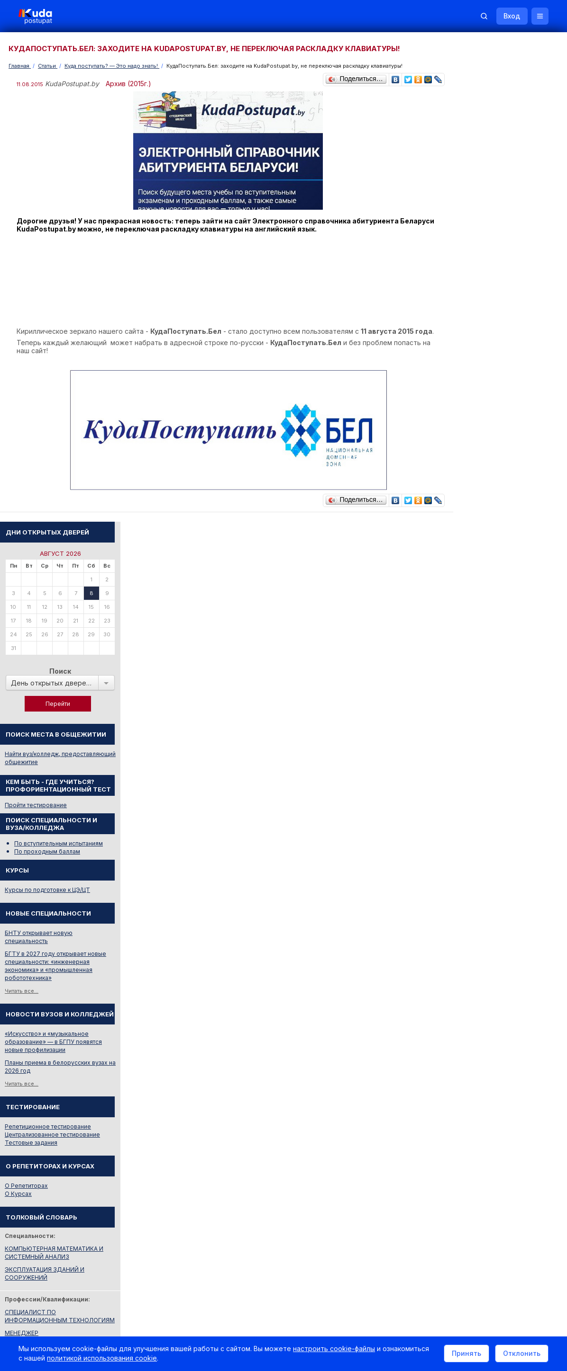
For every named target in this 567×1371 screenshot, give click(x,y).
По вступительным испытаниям (505, 365)
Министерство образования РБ (495, 1051)
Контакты (412, 1243)
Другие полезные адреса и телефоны (505, 1064)
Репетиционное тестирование (494, 648)
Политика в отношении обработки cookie (87, 1322)
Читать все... (468, 513)
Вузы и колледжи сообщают (509, 931)
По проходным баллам (494, 373)
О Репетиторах (472, 708)
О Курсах (464, 716)
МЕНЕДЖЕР (468, 855)
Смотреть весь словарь (484, 868)
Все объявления (475, 1133)
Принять (466, 1354)
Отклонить (521, 1354)
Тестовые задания (477, 664)
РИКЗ (459, 1038)
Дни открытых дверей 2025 (508, 944)
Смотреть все (470, 970)
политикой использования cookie (102, 1358)
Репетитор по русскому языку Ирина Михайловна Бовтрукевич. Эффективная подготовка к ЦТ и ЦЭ (504, 1192)
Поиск (507, 193)
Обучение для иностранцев (495, 1243)
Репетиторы (468, 1107)
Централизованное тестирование (499, 656)
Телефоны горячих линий (487, 1013)
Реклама (367, 1243)
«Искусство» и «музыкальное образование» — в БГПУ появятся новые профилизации (500, 564)
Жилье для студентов (498, 957)
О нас (328, 1243)
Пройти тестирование (482, 327)
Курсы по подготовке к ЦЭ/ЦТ (494, 412)
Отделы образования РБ (486, 1026)
